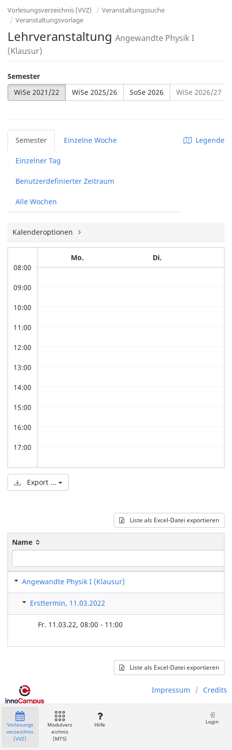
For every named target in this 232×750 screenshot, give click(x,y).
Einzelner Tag (38, 160)
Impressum (171, 690)
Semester (23, 76)
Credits (215, 690)
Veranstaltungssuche (133, 9)
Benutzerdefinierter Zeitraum (64, 181)
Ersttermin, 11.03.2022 (67, 603)
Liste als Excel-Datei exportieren (169, 520)
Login (212, 718)
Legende (204, 140)
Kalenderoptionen (43, 232)
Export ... (38, 482)
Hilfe (99, 720)
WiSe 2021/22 (36, 92)
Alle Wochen (36, 201)
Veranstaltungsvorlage (49, 19)
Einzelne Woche (90, 140)
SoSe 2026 (147, 92)
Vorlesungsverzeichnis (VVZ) (49, 9)
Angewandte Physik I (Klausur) (73, 581)
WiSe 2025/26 (94, 92)
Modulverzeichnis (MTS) (59, 727)
